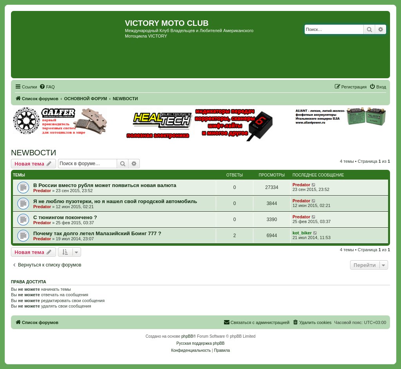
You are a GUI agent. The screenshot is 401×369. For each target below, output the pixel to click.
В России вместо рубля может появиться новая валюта (104, 185)
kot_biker (302, 232)
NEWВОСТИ (33, 152)
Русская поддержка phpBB (200, 343)
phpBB (187, 336)
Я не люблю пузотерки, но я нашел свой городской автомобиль (115, 201)
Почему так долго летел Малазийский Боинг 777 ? (97, 233)
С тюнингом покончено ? (65, 217)
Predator (42, 190)
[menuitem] (47, 87)
